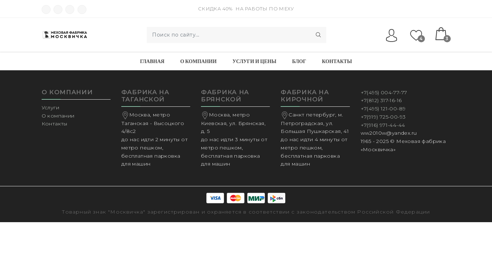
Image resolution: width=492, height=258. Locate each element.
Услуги (50, 107)
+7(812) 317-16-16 (381, 100)
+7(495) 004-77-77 (384, 92)
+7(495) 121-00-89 (383, 108)
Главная (152, 61)
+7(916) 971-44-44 (383, 125)
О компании (198, 61)
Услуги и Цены (254, 61)
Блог (299, 61)
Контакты (337, 61)
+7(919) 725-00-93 (383, 117)
